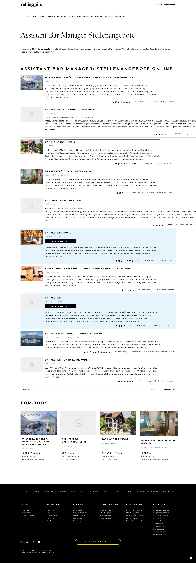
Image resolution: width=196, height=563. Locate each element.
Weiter (169, 389)
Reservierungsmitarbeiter (135, 515)
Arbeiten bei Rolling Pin (55, 491)
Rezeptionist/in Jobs (27, 515)
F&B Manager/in (105, 518)
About (36, 491)
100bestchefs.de (158, 526)
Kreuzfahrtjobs (26, 513)
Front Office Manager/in (134, 521)
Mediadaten (92, 491)
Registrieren (169, 5)
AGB (130, 491)
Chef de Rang (78, 518)
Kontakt (24, 491)
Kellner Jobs (77, 510)
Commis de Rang (79, 515)
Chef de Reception (132, 513)
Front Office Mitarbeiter (134, 510)
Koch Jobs (50, 510)
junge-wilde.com (158, 529)
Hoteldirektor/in (105, 515)
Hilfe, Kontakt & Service (98, 541)
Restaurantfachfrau (80, 513)
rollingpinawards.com (160, 515)
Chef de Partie (52, 515)
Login (159, 5)
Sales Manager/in (105, 513)
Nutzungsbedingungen (147, 491)
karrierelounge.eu (159, 532)
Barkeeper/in (77, 521)
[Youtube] (39, 541)
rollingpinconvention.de (161, 513)
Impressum (119, 491)
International (25, 510)
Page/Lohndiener (132, 518)
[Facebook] (33, 541)
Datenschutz (169, 491)
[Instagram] (22, 541)
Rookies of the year (159, 534)
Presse (105, 491)
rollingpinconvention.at (161, 510)
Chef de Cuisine (52, 513)
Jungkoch (50, 521)
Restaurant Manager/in (107, 510)
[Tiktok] (27, 541)
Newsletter (76, 491)
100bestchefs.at (158, 524)
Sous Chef (50, 518)
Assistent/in (104, 521)
